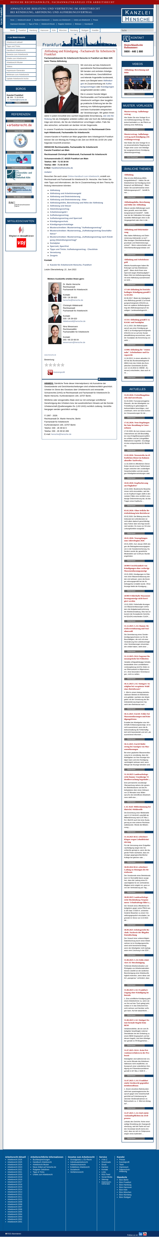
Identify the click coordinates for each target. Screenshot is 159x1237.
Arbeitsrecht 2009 (15, 1202)
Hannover (45, 30)
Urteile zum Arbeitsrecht (82, 20)
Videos (9, 66)
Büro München (125, 1192)
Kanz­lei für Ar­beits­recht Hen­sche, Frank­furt (71, 265)
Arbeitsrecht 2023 (15, 1167)
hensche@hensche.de (73, 300)
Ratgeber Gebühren (65, 24)
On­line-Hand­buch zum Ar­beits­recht (83, 176)
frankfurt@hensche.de (18, 100)
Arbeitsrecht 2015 (15, 1187)
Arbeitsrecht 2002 (15, 1219)
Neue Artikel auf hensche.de (44, 1167)
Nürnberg (74, 30)
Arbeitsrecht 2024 (15, 1165)
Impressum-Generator (18, 24)
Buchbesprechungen (41, 1160)
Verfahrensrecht (77, 1172)
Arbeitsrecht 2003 (15, 1217)
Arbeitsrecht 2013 (15, 1192)
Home (12, 20)
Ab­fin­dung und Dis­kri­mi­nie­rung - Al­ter (68, 199)
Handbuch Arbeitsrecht (42, 20)
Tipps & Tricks (33, 24)
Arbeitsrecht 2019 (15, 1177)
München (63, 30)
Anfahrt (9, 102)
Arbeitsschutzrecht (78, 1165)
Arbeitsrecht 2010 (15, 1199)
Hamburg (33, 30)
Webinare (78, 24)
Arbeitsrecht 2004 (15, 1214)
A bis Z (104, 1160)
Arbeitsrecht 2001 (15, 1222)
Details (18, 102)
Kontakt (105, 1169)
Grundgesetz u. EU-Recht (81, 1160)
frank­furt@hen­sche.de (62, 168)
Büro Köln (123, 1190)
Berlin (12, 30)
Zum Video (131, 94)
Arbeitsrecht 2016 (15, 1184)
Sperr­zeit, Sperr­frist (59, 246)
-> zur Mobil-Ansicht (16, 37)
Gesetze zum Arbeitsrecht (61, 20)
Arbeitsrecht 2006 (15, 1209)
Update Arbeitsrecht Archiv (18, 79)
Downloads (106, 1162)
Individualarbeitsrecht (79, 1162)
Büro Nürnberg (125, 1195)
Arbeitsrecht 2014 (15, 1189)
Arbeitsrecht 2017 (15, 1182)
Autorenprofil (56, 372)
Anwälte (95, 30)
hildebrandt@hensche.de (74, 321)
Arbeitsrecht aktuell (24, 20)
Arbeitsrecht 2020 (15, 1174)
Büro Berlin (123, 1180)
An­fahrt (48, 172)
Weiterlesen (131, 197)
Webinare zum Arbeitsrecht (18, 74)
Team (121, 1165)
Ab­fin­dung (55, 190)
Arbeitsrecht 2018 (15, 1179)
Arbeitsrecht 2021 (15, 1172)
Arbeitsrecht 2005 (15, 1212)
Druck (104, 1165)
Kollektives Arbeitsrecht (80, 1167)
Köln (54, 30)
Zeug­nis (54, 255)
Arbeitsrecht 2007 (15, 1207)
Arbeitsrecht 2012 (15, 1194)
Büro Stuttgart (125, 1197)
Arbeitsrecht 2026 (15, 1160)
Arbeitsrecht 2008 (15, 1204)
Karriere (105, 1167)
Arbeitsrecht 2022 (15, 1169)
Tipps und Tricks (13, 46)
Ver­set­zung (55, 252)
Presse (95, 20)
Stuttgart (84, 30)
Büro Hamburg (125, 1185)
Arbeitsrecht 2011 (15, 1197)
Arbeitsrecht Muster (48, 24)
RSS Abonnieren (107, 379)
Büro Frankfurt (125, 1182)
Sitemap (105, 1179)
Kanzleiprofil (88, 24)
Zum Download (132, 129)
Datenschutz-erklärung (124, 1170)
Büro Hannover (125, 1187)
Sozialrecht (75, 1169)
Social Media (107, 1177)
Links (104, 1172)
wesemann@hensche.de (74, 342)
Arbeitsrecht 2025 (15, 1162)
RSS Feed (106, 1174)
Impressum (123, 1167)
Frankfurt (22, 30)
